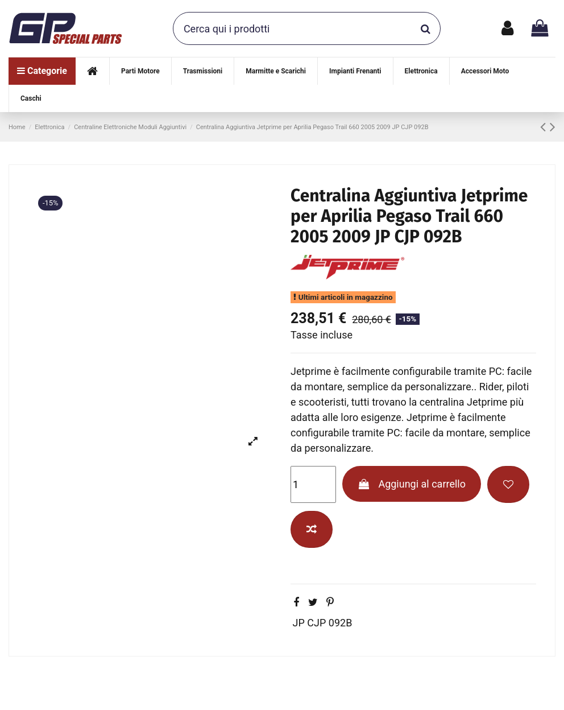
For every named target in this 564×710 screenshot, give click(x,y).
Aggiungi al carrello (412, 484)
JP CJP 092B (323, 623)
